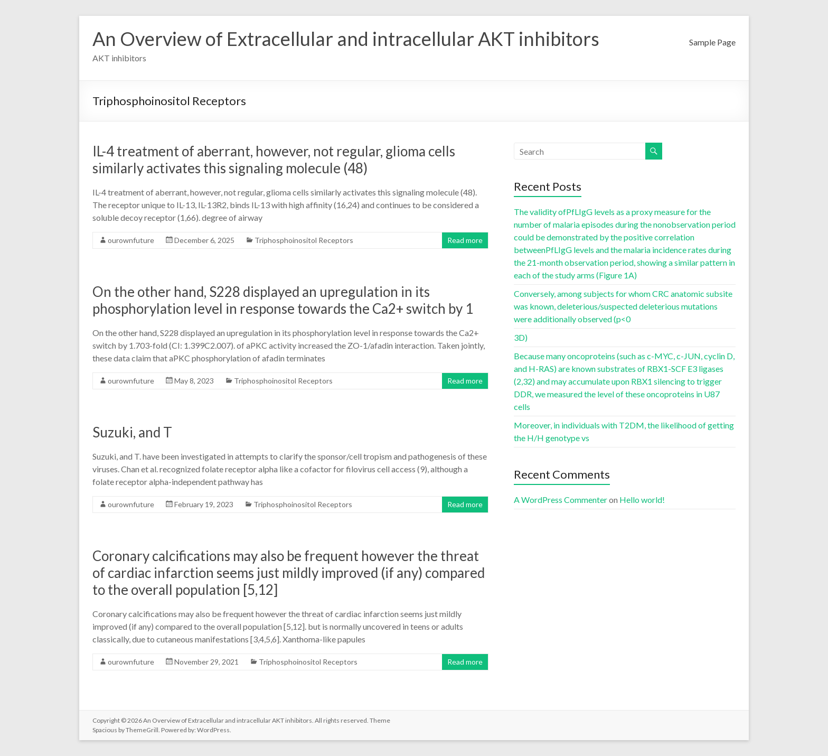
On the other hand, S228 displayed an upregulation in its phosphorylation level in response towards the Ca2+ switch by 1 (282, 300)
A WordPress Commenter (560, 499)
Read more (465, 240)
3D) (521, 337)
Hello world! (642, 499)
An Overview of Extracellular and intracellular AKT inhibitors (345, 38)
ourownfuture (131, 240)
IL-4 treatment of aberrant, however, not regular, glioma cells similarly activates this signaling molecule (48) (273, 159)
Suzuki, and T (132, 432)
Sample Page (712, 42)
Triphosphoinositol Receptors (304, 240)
